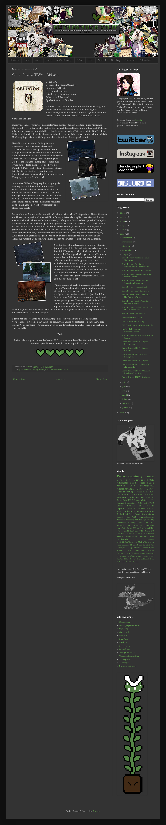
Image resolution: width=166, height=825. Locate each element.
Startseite (14, 60)
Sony (151, 511)
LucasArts (150, 539)
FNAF (128, 550)
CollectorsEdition (141, 559)
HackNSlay (149, 525)
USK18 (140, 489)
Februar (126, 403)
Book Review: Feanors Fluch (134, 287)
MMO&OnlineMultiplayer (127, 542)
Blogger (96, 811)
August (125, 254)
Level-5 (139, 534)
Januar (125, 407)
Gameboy (130, 534)
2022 (122, 213)
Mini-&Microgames (146, 542)
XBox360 (150, 550)
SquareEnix (122, 500)
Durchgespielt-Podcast (129, 625)
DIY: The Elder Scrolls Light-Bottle (137, 325)
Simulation (142, 492)
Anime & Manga (64, 60)
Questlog (115, 60)
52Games (140, 497)
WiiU (134, 517)
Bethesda (27, 370)
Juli (124, 382)
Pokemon (121, 494)
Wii (118, 531)
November (127, 242)
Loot (140, 545)
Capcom (120, 508)
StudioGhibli (122, 514)
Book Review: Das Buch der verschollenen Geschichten (135, 265)
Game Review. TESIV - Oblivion (136, 377)
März (125, 399)
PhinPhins (123, 639)
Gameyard (124, 632)
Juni (124, 386)
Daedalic (120, 517)
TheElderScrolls (56, 370)
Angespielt (150, 553)
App (146, 511)
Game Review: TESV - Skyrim (135, 360)
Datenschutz (146, 60)
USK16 (150, 489)
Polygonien (124, 646)
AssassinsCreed (132, 536)
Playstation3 (130, 503)
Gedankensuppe (126, 492)
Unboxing (129, 520)
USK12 (65, 370)
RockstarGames (123, 545)
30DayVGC (149, 503)
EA (128, 517)
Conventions (148, 514)
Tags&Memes (134, 548)
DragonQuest (121, 556)
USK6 (133, 486)
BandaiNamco (148, 548)
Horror (141, 483)
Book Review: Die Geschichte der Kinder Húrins (137, 275)
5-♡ (21, 370)
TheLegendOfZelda (146, 520)
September (127, 250)
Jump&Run (137, 494)
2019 (122, 225)
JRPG (130, 500)
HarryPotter (121, 528)
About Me (102, 60)
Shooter (150, 497)
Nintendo (139, 480)
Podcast (120, 503)
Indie (131, 514)
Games (27, 60)
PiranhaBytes (148, 545)
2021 (122, 217)
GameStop (121, 553)
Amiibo (142, 553)
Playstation (121, 548)
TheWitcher (121, 523)
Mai (124, 391)
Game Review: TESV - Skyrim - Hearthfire (135, 349)
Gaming (35, 370)
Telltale (126, 559)
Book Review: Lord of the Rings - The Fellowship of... (137, 308)
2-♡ (129, 494)
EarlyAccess (137, 525)
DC (152, 531)
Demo (151, 536)
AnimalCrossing (146, 517)
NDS (140, 503)
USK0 (133, 483)
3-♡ (129, 480)
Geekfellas (131, 556)
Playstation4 (147, 486)
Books (90, 60)
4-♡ (120, 480)
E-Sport (151, 559)
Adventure (122, 483)
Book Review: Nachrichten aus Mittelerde (135, 259)
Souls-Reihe (139, 550)
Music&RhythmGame (129, 531)
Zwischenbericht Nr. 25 (132, 317)
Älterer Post (101, 379)
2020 (122, 221)
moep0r (123, 635)
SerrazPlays (124, 649)
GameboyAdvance (135, 523)
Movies (38, 60)
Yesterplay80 (125, 659)
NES (136, 520)
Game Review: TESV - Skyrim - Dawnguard (135, 355)
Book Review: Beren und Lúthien (136, 270)
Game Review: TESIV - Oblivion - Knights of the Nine (136, 372)
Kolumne (139, 556)
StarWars (120, 559)
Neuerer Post (19, 379)
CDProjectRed (137, 528)
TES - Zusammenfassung (133, 321)
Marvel (131, 508)
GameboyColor (122, 539)
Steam (150, 476)
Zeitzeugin (124, 663)
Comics (80, 60)
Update (132, 559)
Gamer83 (123, 629)
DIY (128, 525)
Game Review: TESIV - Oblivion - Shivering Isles (136, 366)
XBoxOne (120, 536)
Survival (120, 511)
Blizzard (120, 550)
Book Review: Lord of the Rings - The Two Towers (137, 302)
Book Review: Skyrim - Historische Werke (137, 336)
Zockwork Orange (127, 666)
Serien (49, 60)
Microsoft (134, 545)
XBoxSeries (135, 553)
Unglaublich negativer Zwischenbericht (131, 330)
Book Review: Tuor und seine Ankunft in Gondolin (135, 282)
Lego (128, 553)
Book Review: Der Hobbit (133, 313)
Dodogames (124, 622)
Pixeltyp (123, 642)
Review (41, 370)
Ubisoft (120, 506)
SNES (141, 531)
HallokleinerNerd (123, 562)
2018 (122, 229)
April (124, 395)
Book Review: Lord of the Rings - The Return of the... (137, 296)
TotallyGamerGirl (127, 652)
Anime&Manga (125, 489)
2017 (122, 234)
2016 (122, 413)
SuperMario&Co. (146, 508)
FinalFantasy (138, 511)
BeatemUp (144, 536)
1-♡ (151, 500)
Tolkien (128, 511)
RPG (47, 370)
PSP (152, 556)
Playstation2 (149, 534)
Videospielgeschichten (129, 656)
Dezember (127, 237)
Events (138, 514)
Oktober (126, 246)
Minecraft (146, 556)
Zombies (121, 520)
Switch (150, 480)
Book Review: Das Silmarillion (135, 291)
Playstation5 (133, 562)
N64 (152, 528)
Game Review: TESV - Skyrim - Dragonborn (135, 343)
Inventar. (139, 120)
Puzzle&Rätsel (141, 500)
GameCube (121, 534)
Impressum (129, 60)
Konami (147, 528)
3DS (144, 494)
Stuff (146, 523)
